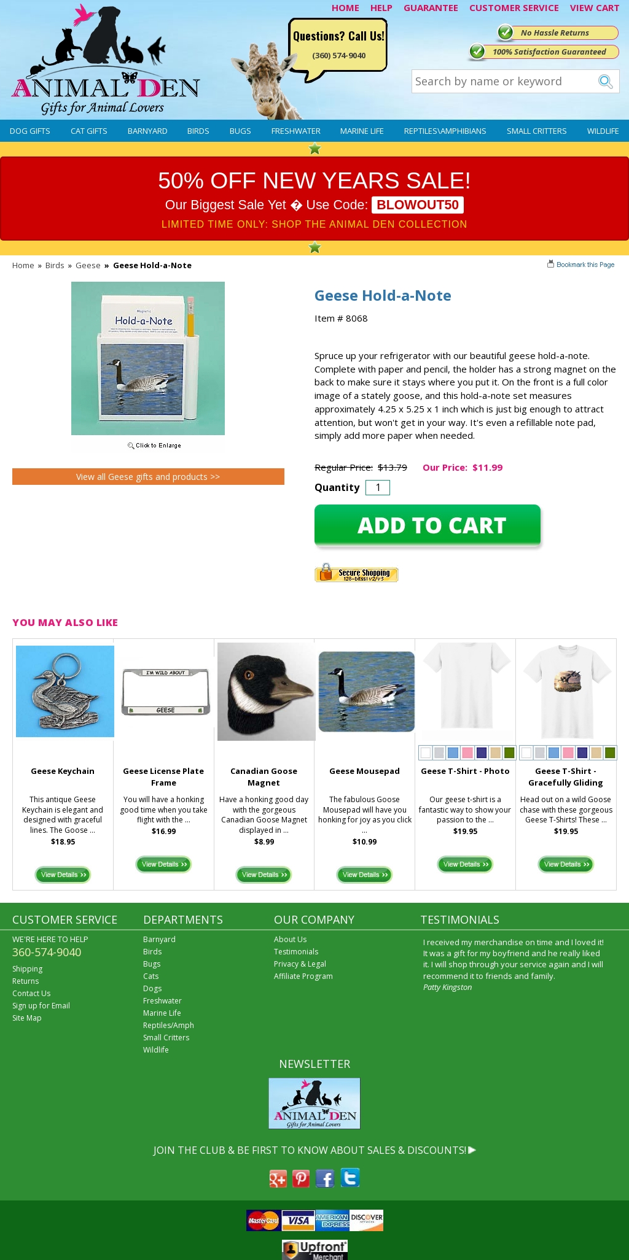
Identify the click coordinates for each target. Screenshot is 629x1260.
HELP (381, 7)
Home (23, 265)
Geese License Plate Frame (163, 776)
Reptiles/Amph (168, 1025)
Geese (88, 265)
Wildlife (603, 130)
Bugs (240, 130)
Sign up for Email (41, 1005)
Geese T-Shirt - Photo (465, 770)
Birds (198, 130)
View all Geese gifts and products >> (148, 476)
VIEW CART (595, 7)
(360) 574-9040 (338, 55)
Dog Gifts (30, 130)
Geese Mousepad (364, 770)
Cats (150, 976)
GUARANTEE (431, 7)
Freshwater (296, 130)
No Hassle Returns (555, 32)
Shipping (27, 969)
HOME (345, 7)
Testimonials (296, 951)
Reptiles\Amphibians (445, 130)
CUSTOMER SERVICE (514, 7)
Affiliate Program (303, 976)
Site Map (27, 1018)
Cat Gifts (89, 130)
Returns (25, 981)
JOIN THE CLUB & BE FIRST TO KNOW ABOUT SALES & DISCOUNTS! (310, 1150)
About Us (290, 939)
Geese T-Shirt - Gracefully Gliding (565, 776)
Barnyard (148, 130)
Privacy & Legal (300, 964)
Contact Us (31, 993)
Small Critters (537, 130)
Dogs (152, 988)
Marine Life (362, 130)
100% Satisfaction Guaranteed (549, 51)
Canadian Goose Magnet (263, 776)
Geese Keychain (63, 770)
